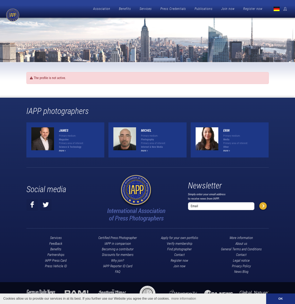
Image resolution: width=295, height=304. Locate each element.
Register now (252, 9)
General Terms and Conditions (241, 248)
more (62, 149)
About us (241, 242)
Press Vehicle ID (56, 265)
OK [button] (280, 298)
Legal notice (241, 259)
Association (101, 9)
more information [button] (183, 298)
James (63, 129)
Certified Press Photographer (117, 237)
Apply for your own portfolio (179, 237)
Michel (146, 129)
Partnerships (55, 254)
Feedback (55, 242)
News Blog (241, 271)
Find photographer (179, 248)
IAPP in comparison (118, 242)
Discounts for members (117, 254)
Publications (204, 9)
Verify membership (179, 242)
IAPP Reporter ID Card (117, 265)
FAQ (117, 271)
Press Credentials (173, 9)
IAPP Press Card (56, 259)
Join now (228, 9)
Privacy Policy (241, 265)
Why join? (117, 259)
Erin (226, 129)
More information (241, 237)
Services (146, 9)
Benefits (125, 9)
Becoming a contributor (118, 248)
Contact (179, 254)
